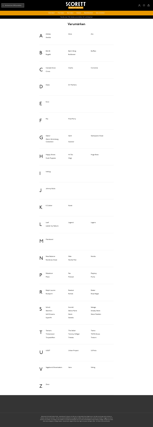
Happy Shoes (50, 155)
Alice (70, 34)
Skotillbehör (88, 13)
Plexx (48, 277)
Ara (92, 34)
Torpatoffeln (50, 337)
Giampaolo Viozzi (97, 136)
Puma (93, 277)
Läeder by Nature (52, 226)
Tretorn (94, 337)
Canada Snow (51, 68)
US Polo (94, 350)
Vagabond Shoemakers (54, 367)
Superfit (49, 318)
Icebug (48, 171)
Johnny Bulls (50, 188)
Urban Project (73, 350)
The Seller (72, 330)
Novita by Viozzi (51, 260)
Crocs (48, 71)
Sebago (93, 307)
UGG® (48, 350)
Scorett (71, 307)
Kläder (78, 13)
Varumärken (100, 13)
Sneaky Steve (95, 311)
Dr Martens (72, 85)
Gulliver (71, 142)
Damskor (51, 13)
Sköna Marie (72, 311)
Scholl (48, 307)
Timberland (50, 334)
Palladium (49, 273)
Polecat (71, 277)
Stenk (70, 314)
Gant (70, 136)
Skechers (49, 311)
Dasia (48, 85)
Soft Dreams (50, 314)
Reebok (71, 290)
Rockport (49, 294)
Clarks (70, 68)
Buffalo (93, 51)
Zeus (47, 384)
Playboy (94, 273)
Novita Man (72, 260)
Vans (70, 367)
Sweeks (71, 318)
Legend (71, 222)
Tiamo (93, 330)
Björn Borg (72, 51)
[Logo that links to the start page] (75, 5)
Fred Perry (72, 119)
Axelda (48, 37)
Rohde (70, 294)
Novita (93, 256)
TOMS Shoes (95, 334)
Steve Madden (96, 314)
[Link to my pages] (139, 5)
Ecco (47, 102)
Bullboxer (72, 54)
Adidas (48, 34)
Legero (93, 222)
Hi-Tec (70, 155)
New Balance (50, 256)
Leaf (47, 222)
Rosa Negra (95, 294)
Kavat (70, 205)
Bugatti (48, 54)
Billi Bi (48, 51)
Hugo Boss (94, 155)
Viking (93, 367)
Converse (94, 68)
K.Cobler (49, 205)
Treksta (71, 337)
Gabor (48, 136)
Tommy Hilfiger (74, 334)
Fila (47, 119)
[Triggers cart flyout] (148, 5)
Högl (70, 158)
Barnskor (70, 13)
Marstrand (49, 239)
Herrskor (61, 13)
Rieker (93, 290)
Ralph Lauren (50, 290)
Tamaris (48, 330)
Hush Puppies (51, 158)
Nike (69, 256)
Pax (69, 273)
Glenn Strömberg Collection (52, 141)
